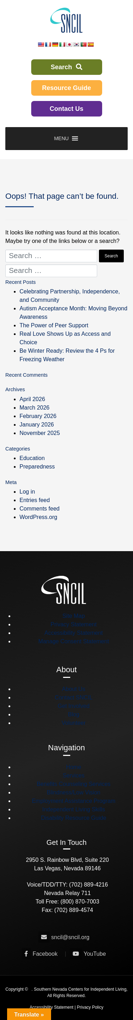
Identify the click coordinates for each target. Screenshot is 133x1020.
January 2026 (37, 425)
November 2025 (40, 433)
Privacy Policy (90, 1007)
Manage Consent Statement (73, 641)
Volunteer (74, 723)
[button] (61, 138)
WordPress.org (38, 517)
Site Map (73, 616)
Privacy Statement (74, 624)
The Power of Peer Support (54, 325)
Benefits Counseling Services (73, 784)
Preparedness (37, 467)
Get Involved (74, 706)
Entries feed (35, 500)
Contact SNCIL (74, 697)
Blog (73, 714)
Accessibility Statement (73, 633)
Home (73, 767)
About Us (73, 689)
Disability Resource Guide (73, 818)
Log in (27, 492)
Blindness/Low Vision (73, 792)
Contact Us (66, 108)
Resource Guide (66, 87)
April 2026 (32, 399)
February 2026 (38, 416)
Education (32, 458)
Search (66, 67)
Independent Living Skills (73, 809)
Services (73, 776)
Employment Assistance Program (74, 801)
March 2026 (35, 408)
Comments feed (40, 509)
